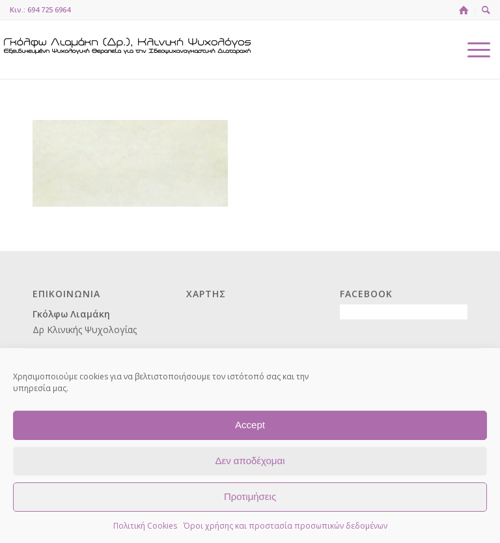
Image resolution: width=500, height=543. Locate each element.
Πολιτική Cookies (145, 525)
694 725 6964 (48, 9)
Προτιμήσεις (250, 496)
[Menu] (472, 49)
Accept (250, 424)
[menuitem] (463, 10)
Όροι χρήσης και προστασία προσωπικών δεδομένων (285, 525)
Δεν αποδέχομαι (250, 460)
